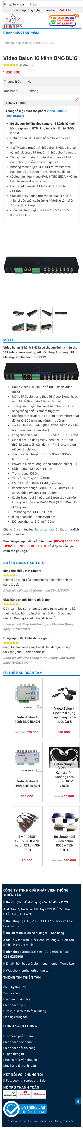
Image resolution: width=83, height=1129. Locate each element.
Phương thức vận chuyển (20, 1059)
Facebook (12, 1080)
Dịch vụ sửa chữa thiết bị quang (24, 1011)
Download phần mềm (18, 1036)
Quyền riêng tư (13, 1053)
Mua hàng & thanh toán (19, 1065)
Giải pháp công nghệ (27, 10)
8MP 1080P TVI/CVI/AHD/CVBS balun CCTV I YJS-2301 (27, 843)
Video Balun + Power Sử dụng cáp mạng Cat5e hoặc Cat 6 (64, 715)
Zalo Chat (66, 10)
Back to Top (78, 1103)
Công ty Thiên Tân (15, 987)
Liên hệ (50, 10)
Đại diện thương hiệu (17, 999)
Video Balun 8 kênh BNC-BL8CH (27, 783)
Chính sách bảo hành (17, 1042)
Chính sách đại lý (14, 1005)
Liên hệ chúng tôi (15, 1016)
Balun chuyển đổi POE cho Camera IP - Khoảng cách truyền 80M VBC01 (64, 774)
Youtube (29, 1080)
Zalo (43, 1080)
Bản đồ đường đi (29, 902)
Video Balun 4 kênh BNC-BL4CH (27, 719)
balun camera (44, 529)
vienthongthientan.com (35, 970)
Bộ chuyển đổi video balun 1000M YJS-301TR (64, 843)
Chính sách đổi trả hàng (19, 1047)
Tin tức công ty (13, 993)
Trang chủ (9, 43)
